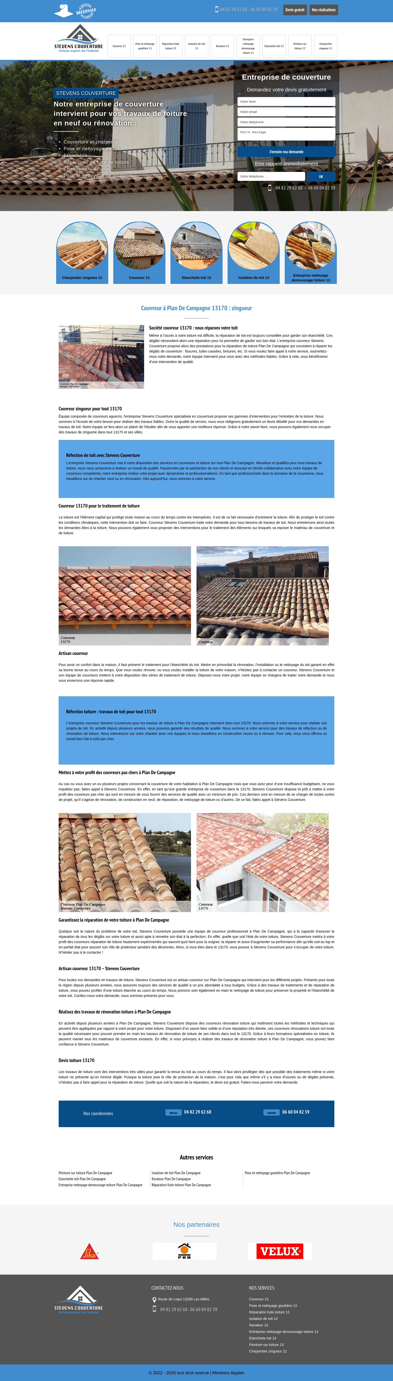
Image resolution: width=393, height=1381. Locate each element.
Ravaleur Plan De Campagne (171, 1178)
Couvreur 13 (119, 46)
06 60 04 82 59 (260, 9)
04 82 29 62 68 (230, 9)
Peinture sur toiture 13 (300, 46)
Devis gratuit (292, 9)
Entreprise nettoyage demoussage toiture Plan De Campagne (100, 1184)
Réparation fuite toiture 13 (170, 46)
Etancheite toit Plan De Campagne (82, 1178)
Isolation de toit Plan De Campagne (176, 1172)
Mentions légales (228, 1372)
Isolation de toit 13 (196, 46)
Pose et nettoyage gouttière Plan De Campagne (277, 1172)
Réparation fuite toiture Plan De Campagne (181, 1184)
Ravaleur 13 (222, 46)
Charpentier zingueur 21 (325, 46)
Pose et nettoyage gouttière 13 (144, 46)
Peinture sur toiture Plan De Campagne (85, 1172)
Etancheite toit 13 (273, 46)
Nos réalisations (323, 9)
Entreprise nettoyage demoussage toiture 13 (248, 46)
